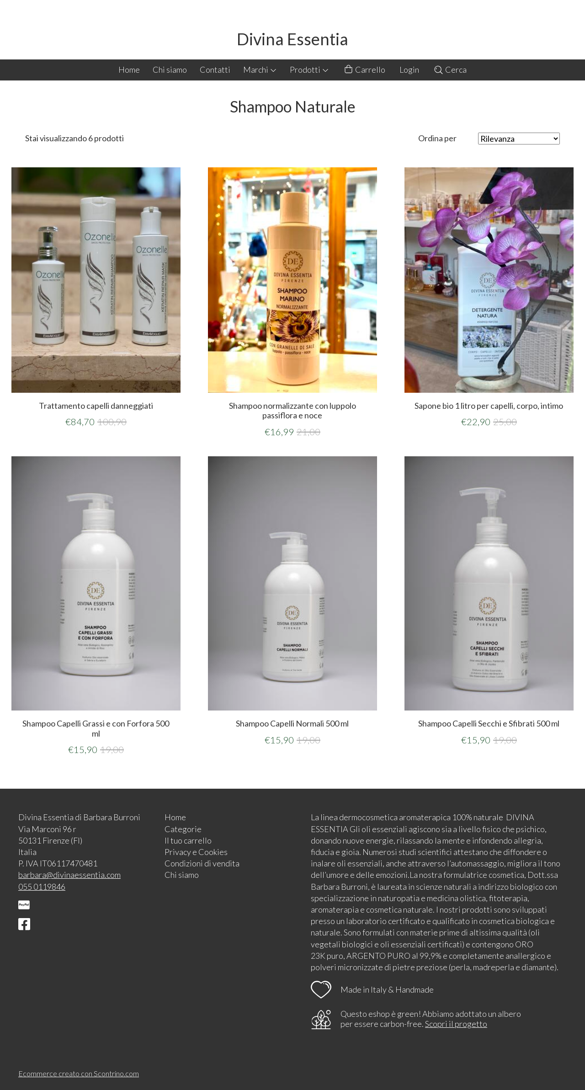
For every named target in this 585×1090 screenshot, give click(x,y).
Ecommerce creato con (78, 1073)
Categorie (183, 829)
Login (409, 69)
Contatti (215, 69)
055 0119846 (41, 887)
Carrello (364, 69)
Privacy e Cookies (196, 852)
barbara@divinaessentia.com (69, 875)
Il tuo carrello (188, 840)
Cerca (450, 69)
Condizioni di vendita (202, 863)
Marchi (260, 69)
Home (129, 69)
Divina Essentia (292, 39)
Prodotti (309, 69)
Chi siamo (170, 69)
